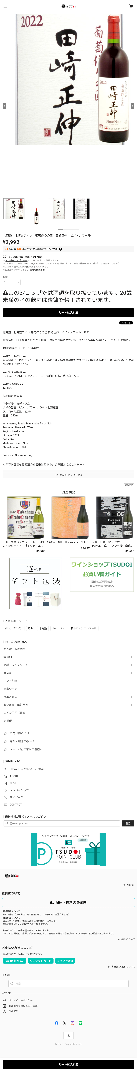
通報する (129, 485)
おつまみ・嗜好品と (16, 704)
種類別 (8, 656)
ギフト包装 (10, 680)
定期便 (8, 720)
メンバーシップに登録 (16, 260)
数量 (5, 276)
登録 (128, 823)
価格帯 (8, 672)
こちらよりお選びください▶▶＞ (64, 464)
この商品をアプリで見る (68, 475)
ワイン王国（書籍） (16, 712)
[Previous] (4, 106)
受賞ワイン (10, 688)
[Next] (132, 106)
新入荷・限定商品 (15, 648)
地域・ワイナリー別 (16, 664)
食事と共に (10, 696)
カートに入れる (68, 312)
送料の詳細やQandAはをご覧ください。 (26, 924)
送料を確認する (37, 270)
